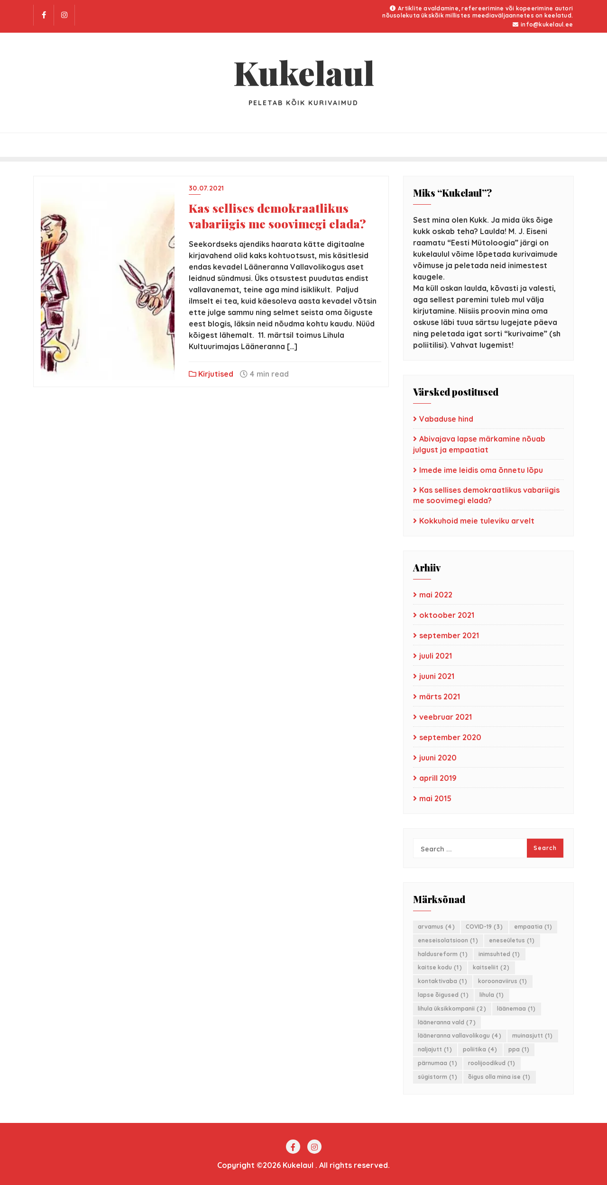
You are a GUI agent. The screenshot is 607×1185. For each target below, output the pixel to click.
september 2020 (450, 737)
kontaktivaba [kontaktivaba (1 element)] (443, 981)
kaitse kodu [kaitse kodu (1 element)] (440, 967)
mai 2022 (435, 594)
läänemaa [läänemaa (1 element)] (516, 1008)
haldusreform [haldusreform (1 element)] (443, 954)
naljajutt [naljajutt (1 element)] (435, 1049)
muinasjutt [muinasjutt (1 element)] (532, 1035)
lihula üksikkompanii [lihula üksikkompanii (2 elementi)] (452, 1008)
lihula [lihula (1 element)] (492, 994)
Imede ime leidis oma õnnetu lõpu (481, 470)
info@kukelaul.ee (543, 24)
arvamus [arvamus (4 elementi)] (436, 926)
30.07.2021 (206, 188)
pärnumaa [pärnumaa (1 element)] (438, 1063)
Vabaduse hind (446, 419)
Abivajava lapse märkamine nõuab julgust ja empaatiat (479, 444)
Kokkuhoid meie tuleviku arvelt (476, 520)
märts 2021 (439, 696)
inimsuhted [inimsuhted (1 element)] (499, 954)
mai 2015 (435, 798)
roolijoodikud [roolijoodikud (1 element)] (492, 1063)
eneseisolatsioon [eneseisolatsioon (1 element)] (448, 940)
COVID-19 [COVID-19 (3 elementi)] (485, 926)
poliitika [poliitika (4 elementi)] (480, 1049)
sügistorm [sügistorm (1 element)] (438, 1076)
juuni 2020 (438, 757)
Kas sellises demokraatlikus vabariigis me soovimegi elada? (277, 215)
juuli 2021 (435, 655)
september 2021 (449, 635)
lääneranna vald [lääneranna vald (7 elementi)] (447, 1022)
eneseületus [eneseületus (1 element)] (512, 940)
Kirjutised (211, 374)
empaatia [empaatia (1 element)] (533, 926)
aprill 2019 (438, 778)
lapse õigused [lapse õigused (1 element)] (443, 994)
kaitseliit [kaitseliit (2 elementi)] (491, 967)
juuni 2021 (436, 676)
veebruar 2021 (445, 717)
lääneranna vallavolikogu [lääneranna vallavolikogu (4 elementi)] (460, 1035)
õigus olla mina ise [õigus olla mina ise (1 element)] (499, 1076)
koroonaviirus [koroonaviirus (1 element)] (503, 981)
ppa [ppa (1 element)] (519, 1049)
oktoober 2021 (446, 615)
